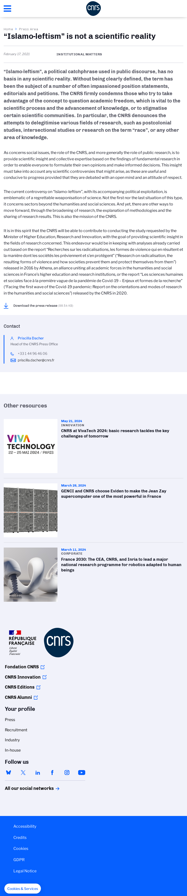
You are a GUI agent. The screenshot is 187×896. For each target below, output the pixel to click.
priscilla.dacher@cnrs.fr (36, 360)
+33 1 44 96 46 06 (32, 353)
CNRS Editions (20, 687)
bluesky (8, 772)
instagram (67, 772)
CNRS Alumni (18, 697)
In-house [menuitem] (13, 750)
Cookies (20, 848)
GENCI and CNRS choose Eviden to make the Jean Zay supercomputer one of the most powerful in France (93, 510)
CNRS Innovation (23, 677)
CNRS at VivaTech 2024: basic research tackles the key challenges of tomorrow (93, 446)
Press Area (28, 29)
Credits (20, 837)
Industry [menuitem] (12, 740)
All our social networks (24, 788)
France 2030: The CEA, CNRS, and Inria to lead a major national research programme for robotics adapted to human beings (93, 574)
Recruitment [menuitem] (16, 730)
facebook (52, 772)
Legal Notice (25, 871)
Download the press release (43, 305)
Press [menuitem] (10, 719)
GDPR (19, 859)
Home (8, 29)
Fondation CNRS (22, 667)
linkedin (37, 772)
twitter (23, 772)
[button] (22, 889)
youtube (81, 772)
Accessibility (24, 826)
